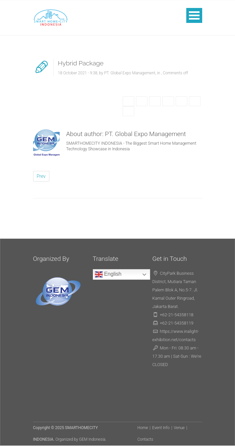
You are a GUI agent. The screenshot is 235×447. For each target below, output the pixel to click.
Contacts (145, 439)
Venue (179, 427)
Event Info (160, 427)
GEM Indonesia (92, 439)
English (108, 274)
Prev (41, 176)
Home (143, 427)
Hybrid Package (81, 63)
